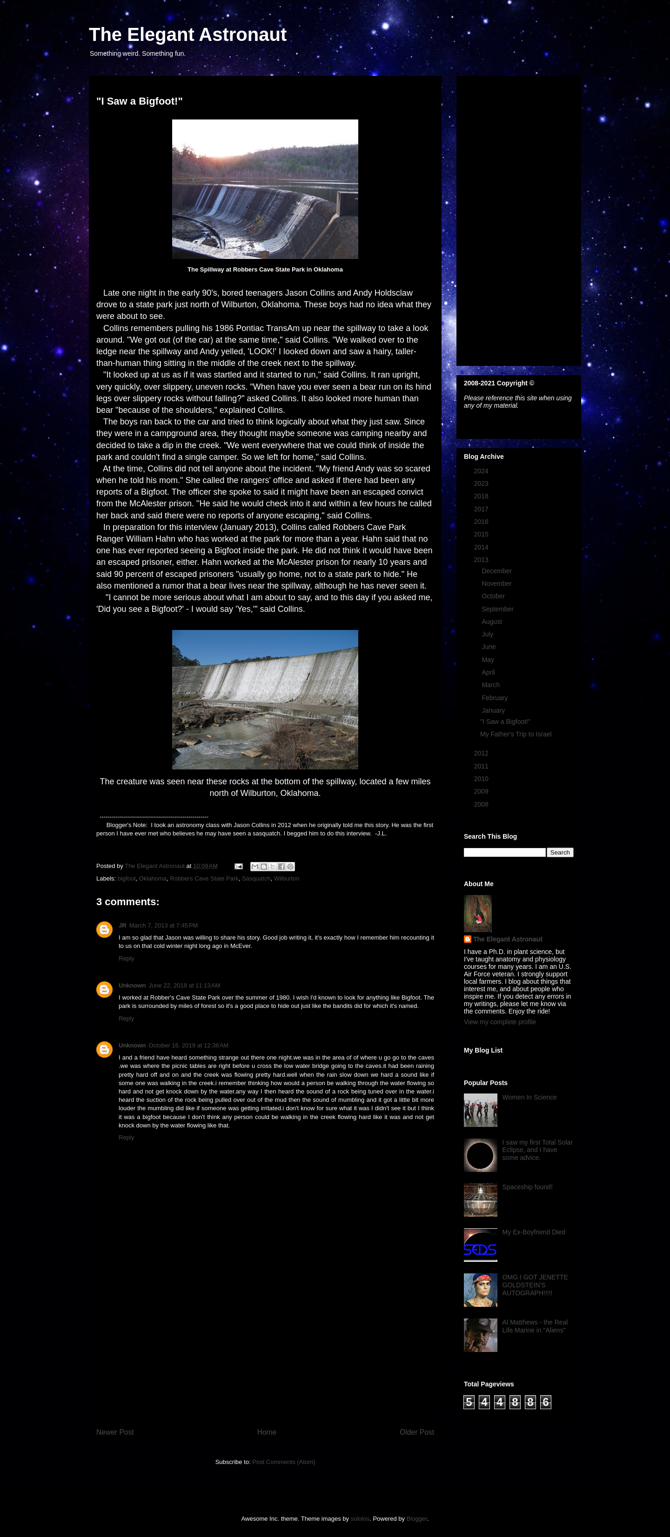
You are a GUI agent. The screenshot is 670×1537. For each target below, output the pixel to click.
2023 (482, 483)
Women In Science (529, 1097)
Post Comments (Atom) (283, 1461)
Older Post (417, 1432)
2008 (482, 804)
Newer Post (115, 1432)
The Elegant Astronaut (188, 34)
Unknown (132, 985)
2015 (482, 534)
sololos (360, 1518)
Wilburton (287, 878)
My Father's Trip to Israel (516, 734)
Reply (126, 958)
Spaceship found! (527, 1187)
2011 (482, 766)
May (489, 659)
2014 (482, 547)
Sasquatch (256, 878)
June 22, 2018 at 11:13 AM (185, 985)
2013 (482, 559)
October (494, 596)
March (492, 685)
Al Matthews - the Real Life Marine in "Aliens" (535, 1326)
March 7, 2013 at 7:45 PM (163, 925)
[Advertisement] (265, 1345)
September (498, 609)
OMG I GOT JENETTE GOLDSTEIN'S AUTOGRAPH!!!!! (535, 1285)
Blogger (417, 1518)
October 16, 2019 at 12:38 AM (189, 1045)
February (495, 698)
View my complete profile (500, 1022)
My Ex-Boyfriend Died (533, 1232)
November (497, 583)
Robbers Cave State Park (204, 878)
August (492, 621)
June (489, 646)
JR (123, 925)
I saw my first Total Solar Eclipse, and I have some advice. (537, 1150)
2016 (482, 521)
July (488, 634)
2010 (482, 778)
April (489, 672)
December (497, 571)
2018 (482, 496)
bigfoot (127, 878)
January (494, 710)
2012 (482, 753)
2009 (482, 791)
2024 (482, 471)
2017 (482, 509)
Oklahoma (153, 878)
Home (267, 1432)
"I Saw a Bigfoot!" (505, 721)
